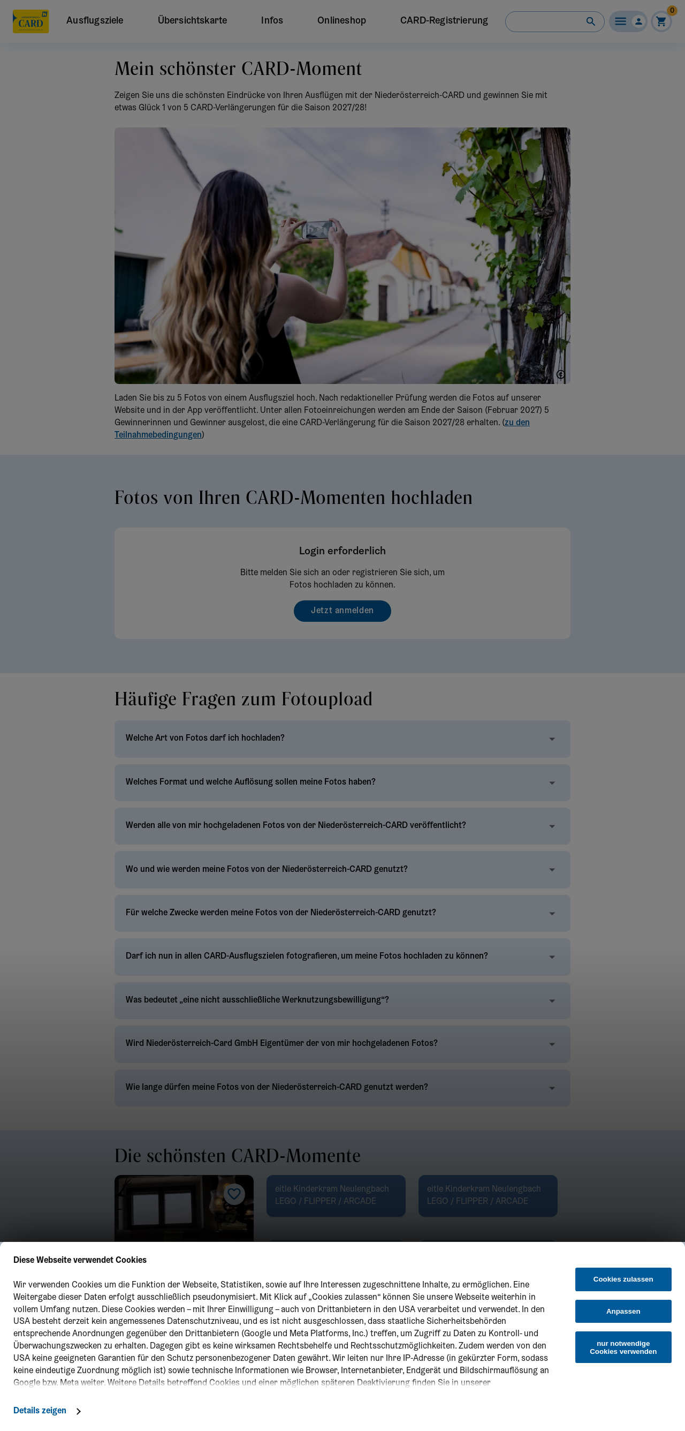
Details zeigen (39, 1411)
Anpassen (623, 1311)
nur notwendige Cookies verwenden (623, 1347)
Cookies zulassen (623, 1279)
